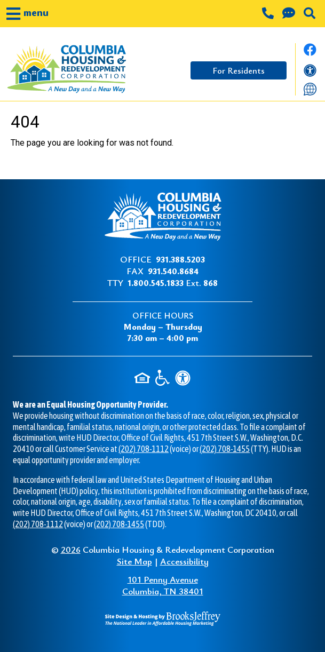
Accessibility (184, 561)
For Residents (238, 70)
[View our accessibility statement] (310, 72)
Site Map (134, 561)
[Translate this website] (310, 89)
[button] (27, 13)
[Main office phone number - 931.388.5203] (269, 14)
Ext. (173, 282)
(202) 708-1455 (225, 449)
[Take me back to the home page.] (66, 69)
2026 (71, 549)
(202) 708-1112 (143, 449)
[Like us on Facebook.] (310, 52)
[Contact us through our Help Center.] (289, 14)
